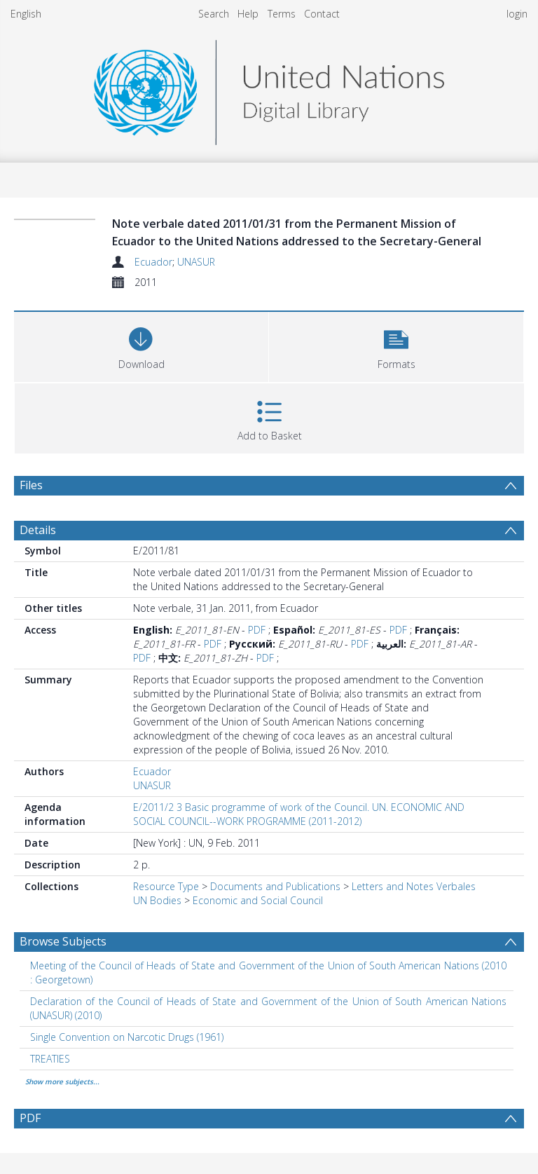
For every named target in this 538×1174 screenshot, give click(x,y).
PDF (256, 629)
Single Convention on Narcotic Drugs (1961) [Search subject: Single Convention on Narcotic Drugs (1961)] (126, 1037)
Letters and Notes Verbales (414, 886)
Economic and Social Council (258, 900)
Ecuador (153, 261)
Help (247, 13)
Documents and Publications (275, 886)
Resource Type (166, 886)
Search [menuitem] (213, 13)
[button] (396, 345)
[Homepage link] (269, 88)
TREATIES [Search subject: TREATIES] (50, 1058)
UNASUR (196, 261)
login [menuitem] (516, 13)
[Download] (141, 345)
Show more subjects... (62, 1081)
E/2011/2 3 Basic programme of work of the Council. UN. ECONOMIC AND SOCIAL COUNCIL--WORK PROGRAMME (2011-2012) (298, 814)
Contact (322, 13)
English (26, 13)
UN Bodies (157, 900)
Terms (282, 13)
